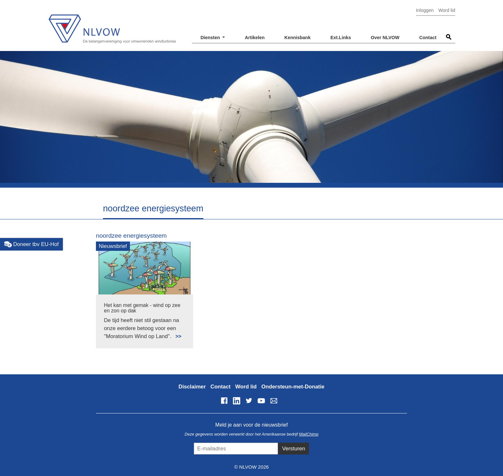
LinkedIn (236, 400)
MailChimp (308, 434)
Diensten (210, 37)
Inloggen (425, 10)
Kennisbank (298, 37)
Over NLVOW (385, 37)
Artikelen (255, 37)
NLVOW (112, 24)
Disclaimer (192, 387)
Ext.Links (340, 37)
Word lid (446, 10)
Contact (428, 37)
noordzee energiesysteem (131, 235)
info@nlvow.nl (273, 400)
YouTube (261, 400)
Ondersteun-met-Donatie (293, 387)
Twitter (249, 400)
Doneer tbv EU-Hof (31, 244)
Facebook (224, 400)
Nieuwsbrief (113, 246)
